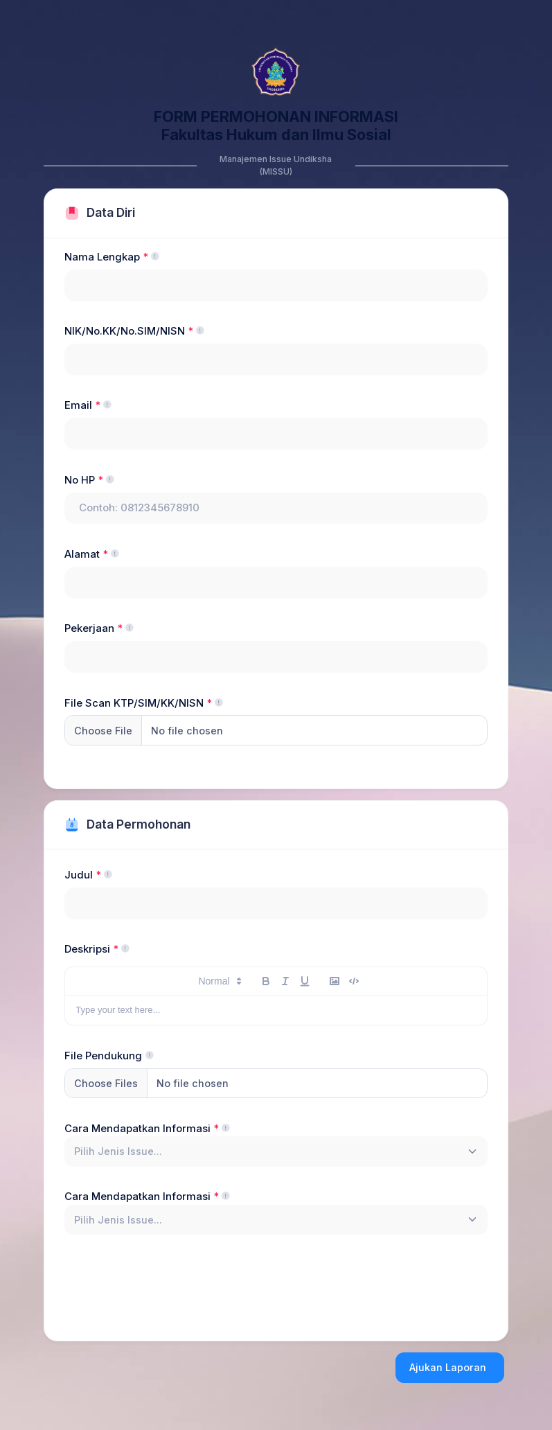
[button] (212, 981)
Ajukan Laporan (447, 1367)
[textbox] (118, 1151)
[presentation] (169, 1284)
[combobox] (276, 1151)
